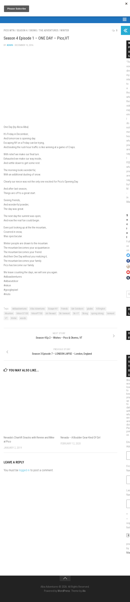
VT (6, 318)
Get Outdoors (77, 308)
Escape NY (53, 308)
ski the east (51, 313)
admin (10, 45)
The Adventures (48, 30)
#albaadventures (19, 308)
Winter (64, 30)
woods (23, 318)
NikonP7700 (36, 313)
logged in (24, 470)
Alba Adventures (37, 308)
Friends (64, 308)
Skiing (33, 30)
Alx (83, 591)
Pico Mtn (9, 30)
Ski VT (76, 313)
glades (90, 308)
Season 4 (22, 30)
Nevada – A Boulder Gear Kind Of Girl (80, 437)
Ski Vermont (64, 313)
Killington (100, 308)
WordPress (64, 591)
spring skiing (97, 313)
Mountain (9, 313)
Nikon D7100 (22, 313)
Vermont (110, 313)
